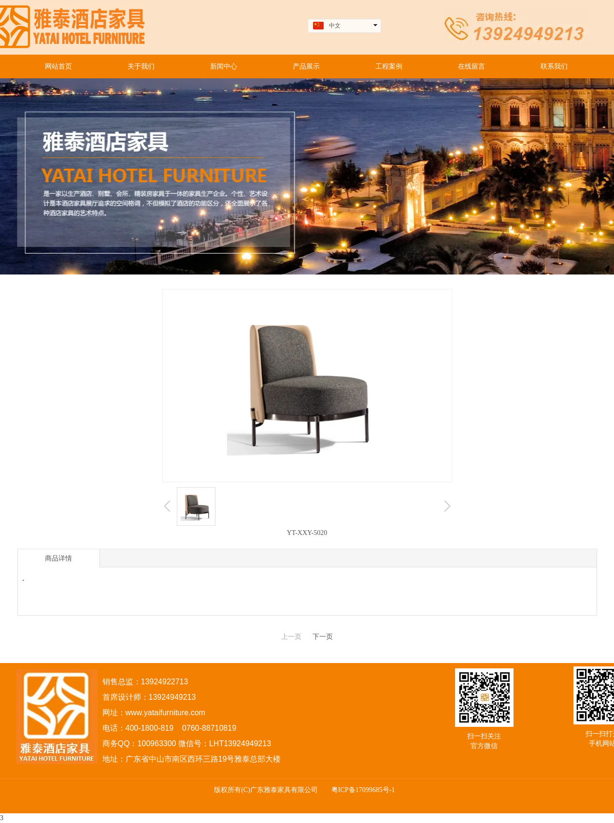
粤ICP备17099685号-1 (363, 790)
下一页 (323, 636)
